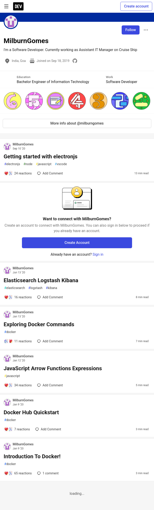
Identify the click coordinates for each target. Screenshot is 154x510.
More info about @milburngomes (77, 123)
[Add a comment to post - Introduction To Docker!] (17, 473)
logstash (35, 288)
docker (10, 332)
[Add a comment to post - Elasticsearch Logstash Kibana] (17, 297)
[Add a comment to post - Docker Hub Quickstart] (17, 429)
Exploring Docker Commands (39, 324)
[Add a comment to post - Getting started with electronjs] (17, 173)
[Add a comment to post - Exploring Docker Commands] (17, 341)
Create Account (77, 242)
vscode (61, 164)
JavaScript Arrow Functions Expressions (53, 368)
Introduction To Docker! (32, 456)
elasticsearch (14, 288)
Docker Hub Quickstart (31, 412)
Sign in (97, 254)
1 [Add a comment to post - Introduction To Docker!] (47, 473)
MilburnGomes (23, 144)
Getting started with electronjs (41, 156)
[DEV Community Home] (18, 6)
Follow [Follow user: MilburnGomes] (130, 30)
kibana (51, 288)
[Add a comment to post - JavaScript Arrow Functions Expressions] (17, 385)
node (28, 164)
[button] (12, 101)
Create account (136, 6)
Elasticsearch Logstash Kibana (41, 280)
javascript (43, 164)
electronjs (12, 164)
